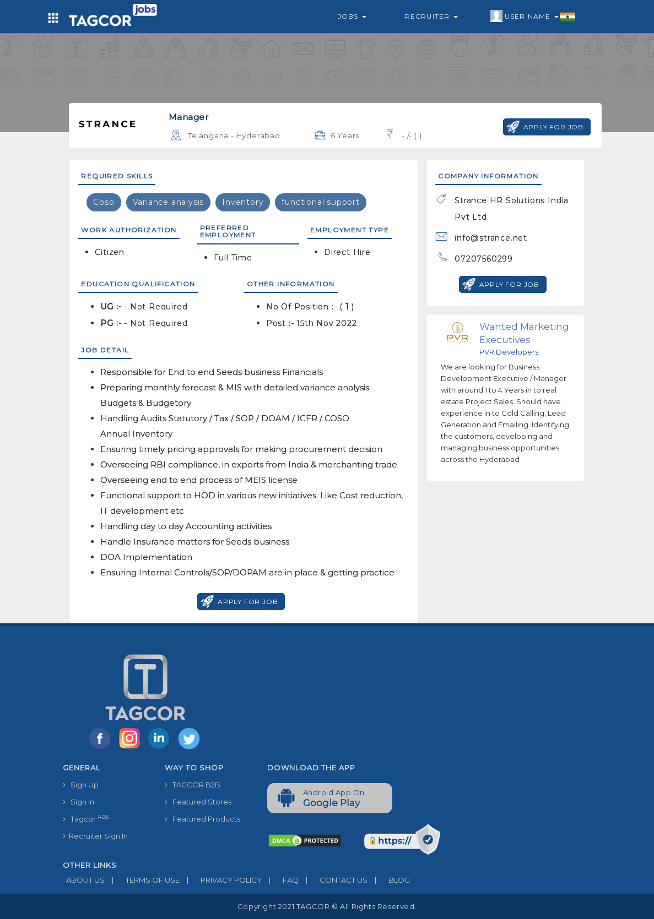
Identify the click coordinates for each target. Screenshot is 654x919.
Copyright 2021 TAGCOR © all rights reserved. (327, 906)
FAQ (280, 880)
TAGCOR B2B (192, 784)
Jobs (352, 16)
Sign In (78, 801)
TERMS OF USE (142, 880)
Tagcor (86, 818)
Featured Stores (198, 801)
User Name (533, 16)
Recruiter (431, 16)
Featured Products (202, 818)
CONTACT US (333, 880)
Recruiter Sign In (95, 835)
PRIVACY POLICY (221, 880)
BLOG (388, 880)
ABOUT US (84, 880)
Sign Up (81, 784)
